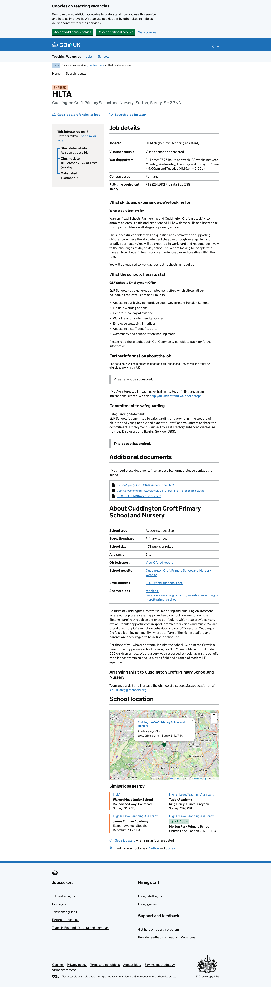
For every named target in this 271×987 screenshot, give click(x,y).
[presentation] (164, 745)
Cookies (58, 965)
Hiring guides (147, 904)
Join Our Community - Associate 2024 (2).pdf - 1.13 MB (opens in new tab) (161, 490)
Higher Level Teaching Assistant (191, 794)
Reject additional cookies (115, 32)
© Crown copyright (207, 976)
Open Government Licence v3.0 (120, 976)
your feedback (95, 65)
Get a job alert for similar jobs (78, 115)
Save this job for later (130, 115)
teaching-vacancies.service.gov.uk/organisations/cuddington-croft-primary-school (182, 595)
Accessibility (132, 965)
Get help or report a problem (158, 929)
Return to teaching (65, 920)
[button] (164, 745)
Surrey (170, 848)
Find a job (59, 904)
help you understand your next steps (176, 396)
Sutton (154, 848)
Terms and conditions (105, 965)
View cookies (147, 32)
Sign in (215, 46)
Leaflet (174, 778)
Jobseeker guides (64, 912)
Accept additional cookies (72, 32)
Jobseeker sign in (64, 896)
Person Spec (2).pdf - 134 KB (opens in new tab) (145, 485)
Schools (103, 56)
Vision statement (64, 970)
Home (56, 74)
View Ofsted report (159, 562)
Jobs (89, 56)
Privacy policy (77, 965)
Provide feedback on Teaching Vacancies (166, 937)
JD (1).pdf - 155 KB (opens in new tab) (139, 496)
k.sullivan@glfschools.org (164, 583)
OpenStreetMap (199, 778)
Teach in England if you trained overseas (80, 928)
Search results (76, 74)
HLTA (116, 794)
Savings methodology (160, 965)
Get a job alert (125, 840)
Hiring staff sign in (150, 896)
